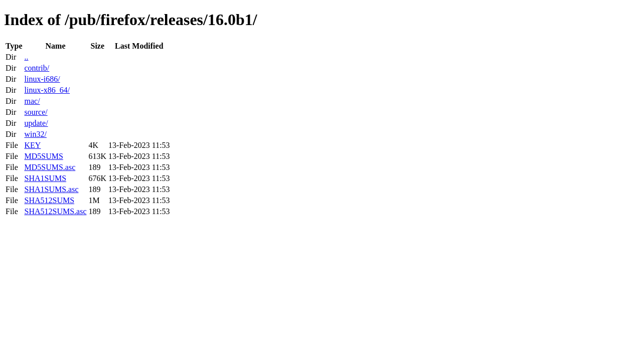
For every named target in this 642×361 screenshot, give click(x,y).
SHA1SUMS (45, 178)
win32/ (35, 134)
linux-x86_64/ (47, 90)
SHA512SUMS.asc (55, 211)
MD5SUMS (43, 156)
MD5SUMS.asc (49, 167)
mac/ (32, 101)
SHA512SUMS (49, 200)
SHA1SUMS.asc (51, 189)
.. (26, 57)
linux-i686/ (42, 79)
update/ (36, 123)
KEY (32, 145)
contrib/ (36, 68)
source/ (35, 112)
